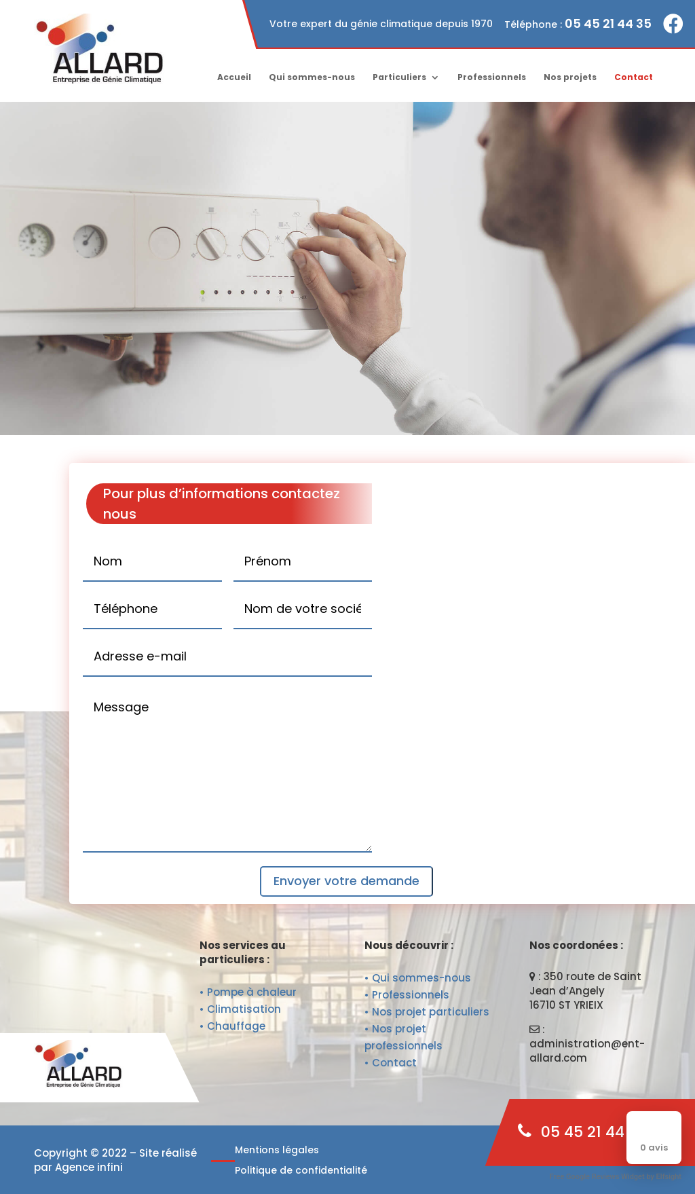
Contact (633, 78)
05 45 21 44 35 (608, 23)
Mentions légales (277, 1151)
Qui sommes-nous (312, 78)
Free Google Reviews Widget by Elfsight (615, 1176)
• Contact (390, 1063)
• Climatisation (240, 1009)
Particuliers (399, 78)
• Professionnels (406, 995)
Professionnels (491, 78)
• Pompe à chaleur (248, 992)
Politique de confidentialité (301, 1171)
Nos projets (570, 78)
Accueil (234, 78)
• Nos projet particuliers (426, 1012)
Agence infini (89, 1167)
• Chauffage (232, 1026)
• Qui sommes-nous (417, 978)
